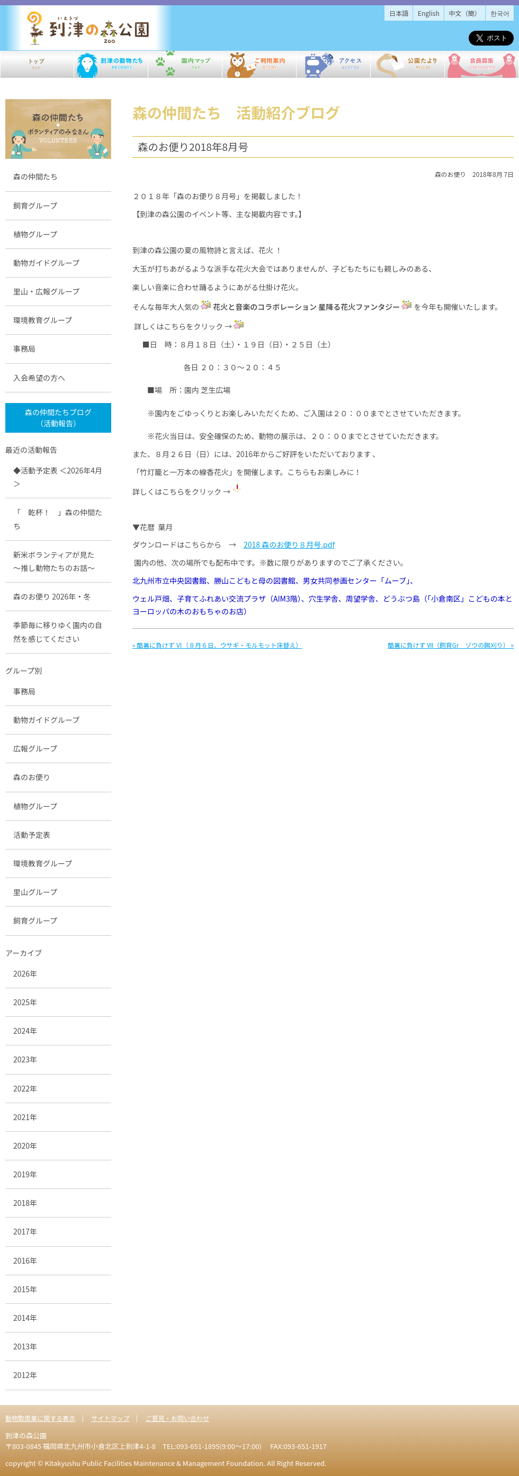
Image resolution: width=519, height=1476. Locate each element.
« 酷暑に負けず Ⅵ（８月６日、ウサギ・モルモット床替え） (217, 644)
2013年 (25, 1346)
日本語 (398, 12)
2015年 (25, 1289)
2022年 (25, 1088)
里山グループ (35, 892)
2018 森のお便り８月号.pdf (289, 544)
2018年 (25, 1202)
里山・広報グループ (46, 291)
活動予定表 (31, 834)
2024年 (25, 1030)
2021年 (25, 1117)
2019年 (25, 1174)
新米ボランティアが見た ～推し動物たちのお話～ (57, 561)
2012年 (25, 1375)
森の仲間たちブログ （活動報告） (58, 417)
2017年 (25, 1231)
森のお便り (31, 777)
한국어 (499, 12)
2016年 (25, 1260)
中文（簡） (465, 12)
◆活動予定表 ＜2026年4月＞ (57, 477)
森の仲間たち (35, 176)
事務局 (24, 348)
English (429, 12)
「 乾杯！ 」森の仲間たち (57, 519)
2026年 (25, 973)
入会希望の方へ (39, 377)
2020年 (25, 1145)
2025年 (25, 1002)
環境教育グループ (42, 320)
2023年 (25, 1059)
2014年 (25, 1317)
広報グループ (35, 748)
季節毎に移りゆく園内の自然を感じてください (57, 631)
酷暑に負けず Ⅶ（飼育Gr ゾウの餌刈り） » (451, 644)
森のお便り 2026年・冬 (52, 596)
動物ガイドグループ (46, 262)
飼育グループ (35, 205)
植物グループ (35, 234)
